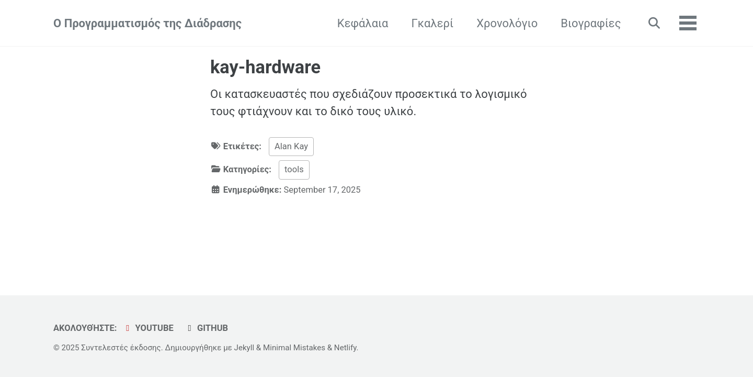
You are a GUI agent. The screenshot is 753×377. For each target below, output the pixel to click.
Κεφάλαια (363, 23)
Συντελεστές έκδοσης (121, 347)
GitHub (206, 328)
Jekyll (244, 347)
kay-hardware (265, 67)
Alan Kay (291, 146)
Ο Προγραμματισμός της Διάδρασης (147, 23)
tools (294, 169)
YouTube (148, 328)
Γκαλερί (432, 23)
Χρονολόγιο (507, 23)
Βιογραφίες (591, 23)
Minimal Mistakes (294, 347)
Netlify (345, 347)
